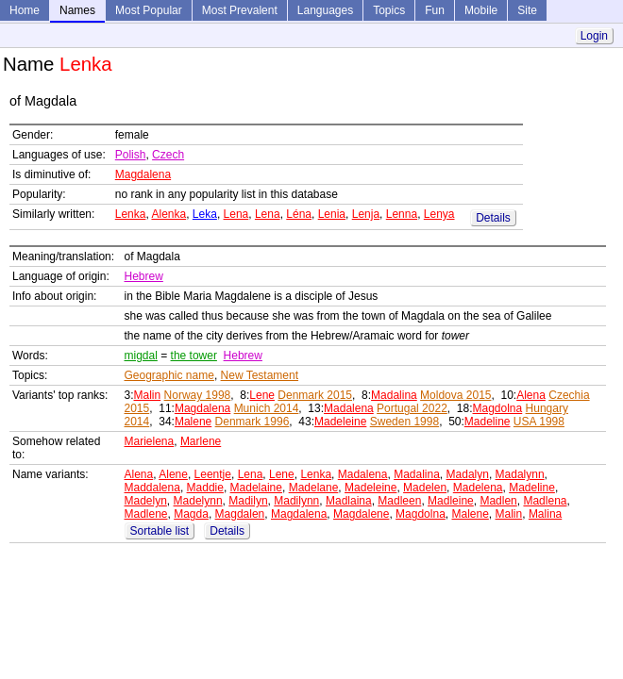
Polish (130, 154)
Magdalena (143, 174)
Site (527, 10)
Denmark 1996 (252, 421)
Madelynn (198, 500)
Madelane (314, 487)
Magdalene (361, 514)
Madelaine (256, 487)
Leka (205, 214)
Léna (299, 214)
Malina (545, 514)
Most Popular (148, 10)
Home (24, 10)
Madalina (394, 395)
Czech (168, 154)
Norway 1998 (197, 395)
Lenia (331, 214)
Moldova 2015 (455, 395)
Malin (147, 395)
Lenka (130, 214)
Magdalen (240, 514)
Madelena (478, 487)
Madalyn (467, 474)
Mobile (480, 10)
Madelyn (146, 500)
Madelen (424, 487)
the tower (194, 355)
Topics (389, 10)
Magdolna (498, 408)
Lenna (401, 214)
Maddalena (152, 487)
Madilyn (247, 500)
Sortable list (160, 531)
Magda (191, 514)
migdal (141, 355)
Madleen (399, 500)
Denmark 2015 (315, 395)
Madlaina (349, 500)
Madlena (544, 500)
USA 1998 (539, 421)
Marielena (150, 441)
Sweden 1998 (404, 421)
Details (493, 217)
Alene (173, 474)
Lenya (439, 214)
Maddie (205, 487)
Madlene (146, 514)
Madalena (349, 408)
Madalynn (520, 474)
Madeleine (340, 421)
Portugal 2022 (412, 408)
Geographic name (169, 375)
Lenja (365, 214)
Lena (236, 214)
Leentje (212, 474)
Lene (262, 395)
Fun (435, 10)
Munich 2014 (266, 408)
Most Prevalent (240, 10)
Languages (325, 10)
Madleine (451, 500)
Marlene (200, 441)
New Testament (259, 375)
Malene (193, 421)
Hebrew (144, 276)
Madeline (487, 421)
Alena (531, 395)
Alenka (168, 214)
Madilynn (296, 500)
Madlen (498, 500)
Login (594, 35)
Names (77, 10)
